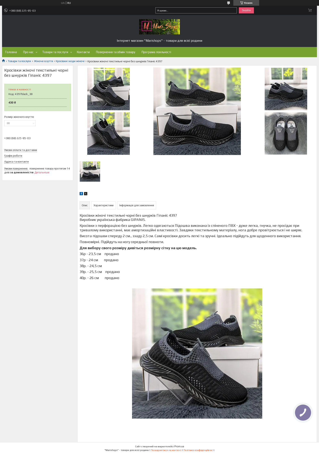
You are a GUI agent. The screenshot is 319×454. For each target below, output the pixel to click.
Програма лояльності (156, 52)
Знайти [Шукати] (246, 10)
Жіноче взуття (43, 61)
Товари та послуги (55, 52)
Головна (11, 52)
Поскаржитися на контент (166, 450)
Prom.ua (179, 446)
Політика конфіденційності (199, 450)
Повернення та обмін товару (115, 52)
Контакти (83, 52)
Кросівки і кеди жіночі (70, 61)
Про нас (28, 52)
